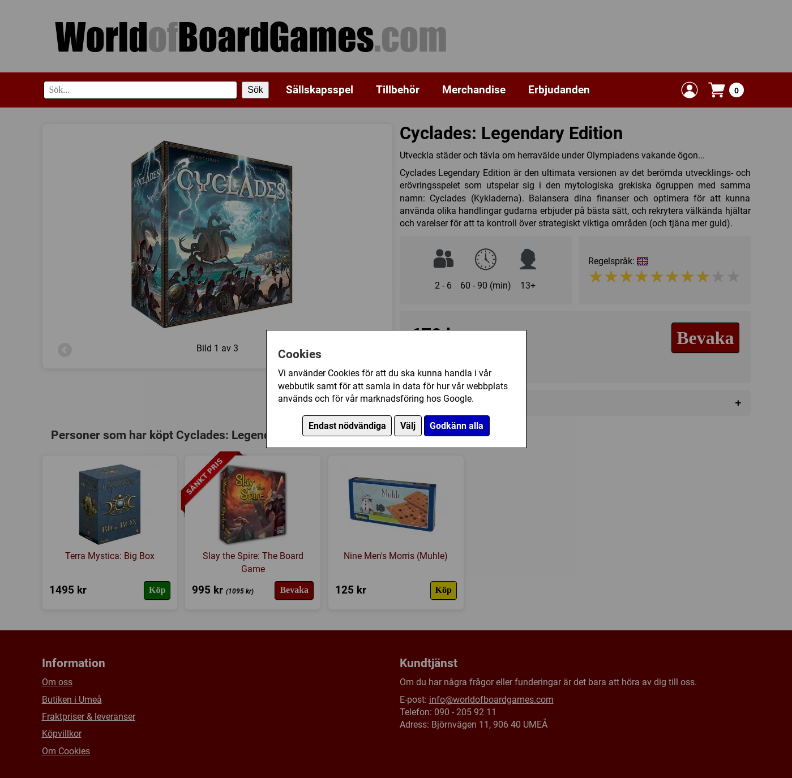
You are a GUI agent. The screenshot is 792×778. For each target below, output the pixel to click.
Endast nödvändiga (347, 425)
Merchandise (474, 89)
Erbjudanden (559, 89)
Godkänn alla (456, 425)
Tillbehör (397, 89)
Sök (255, 89)
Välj (408, 425)
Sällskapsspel (319, 89)
